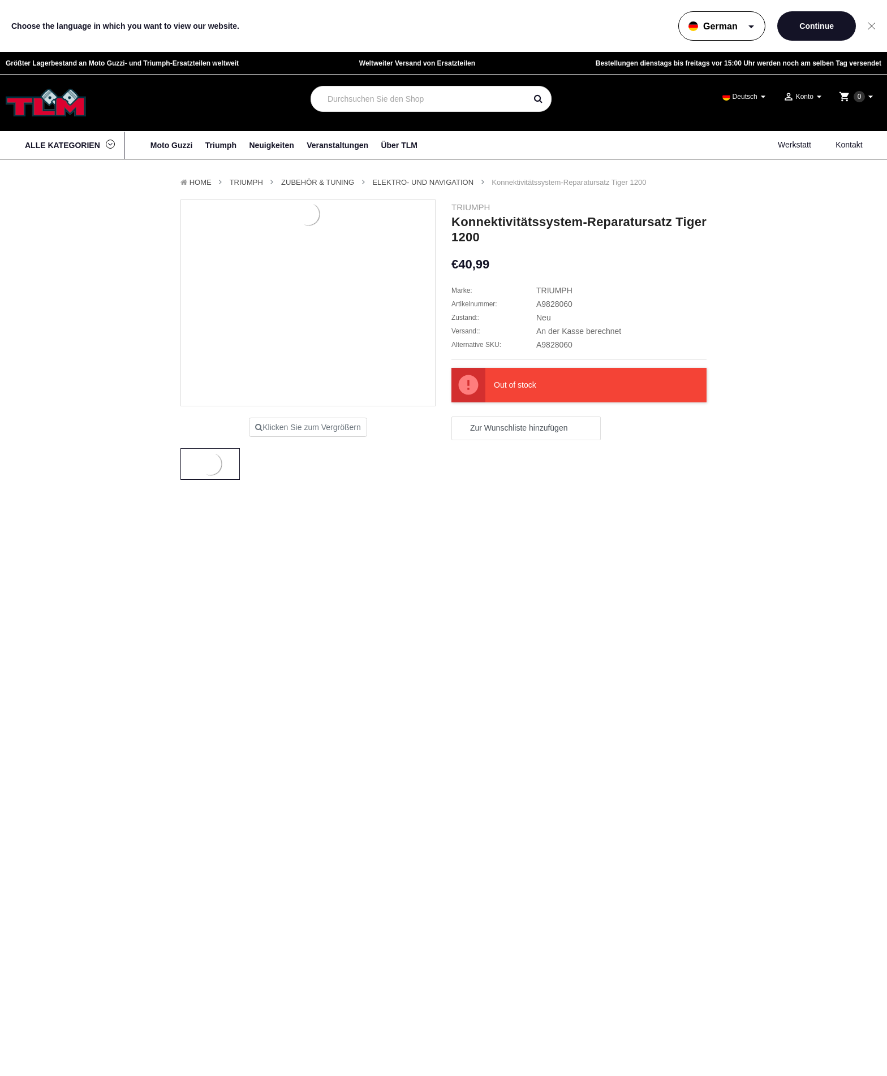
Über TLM (399, 145)
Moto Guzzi (171, 145)
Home (201, 182)
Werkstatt (794, 144)
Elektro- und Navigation (422, 182)
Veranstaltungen (337, 145)
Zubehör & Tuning (317, 182)
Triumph (220, 145)
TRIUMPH (246, 182)
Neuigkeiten (271, 145)
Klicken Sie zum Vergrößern (308, 427)
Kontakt (849, 144)
